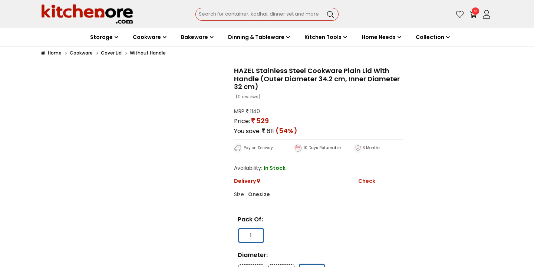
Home (51, 53)
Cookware (81, 53)
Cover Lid (111, 53)
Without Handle (148, 53)
